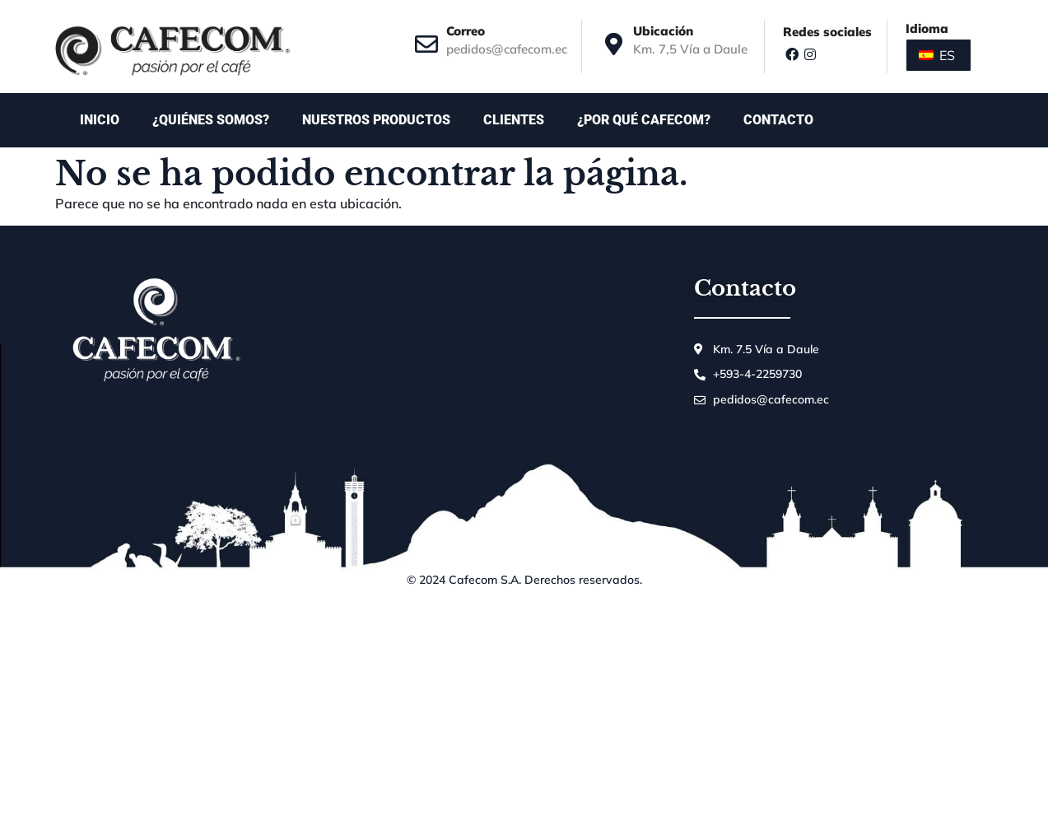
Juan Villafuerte (789, 442)
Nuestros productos (376, 120)
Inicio (99, 120)
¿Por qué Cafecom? (643, 120)
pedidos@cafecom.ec (506, 49)
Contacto (782, 120)
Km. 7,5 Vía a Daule (690, 49)
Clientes (513, 120)
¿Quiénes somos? (210, 120)
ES (937, 55)
